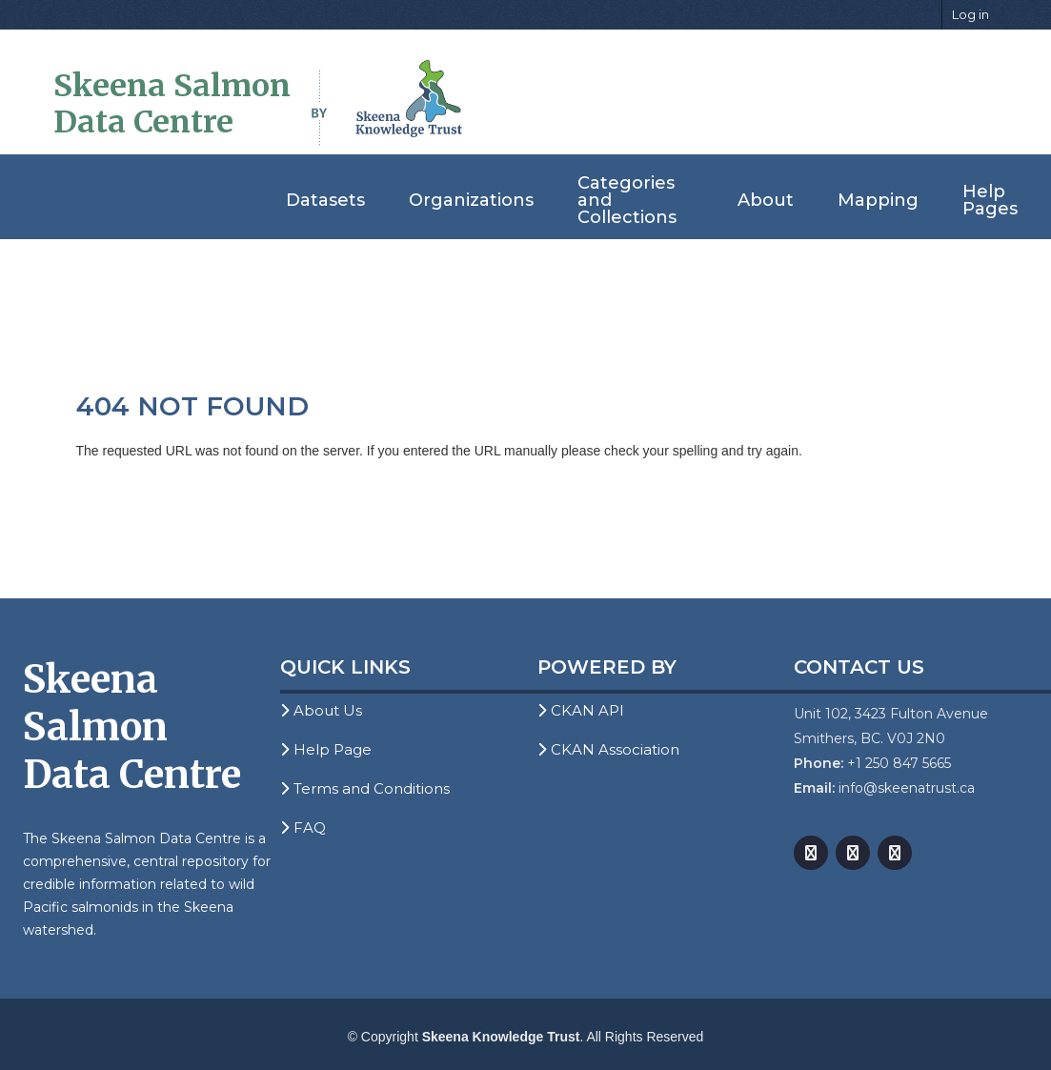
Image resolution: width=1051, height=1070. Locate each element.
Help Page (326, 749)
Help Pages (990, 200)
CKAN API (580, 710)
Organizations (471, 200)
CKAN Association (608, 749)
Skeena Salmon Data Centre (172, 104)
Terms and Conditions (365, 788)
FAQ (303, 827)
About (766, 200)
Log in (970, 14)
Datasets (325, 200)
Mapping (878, 200)
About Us (321, 710)
